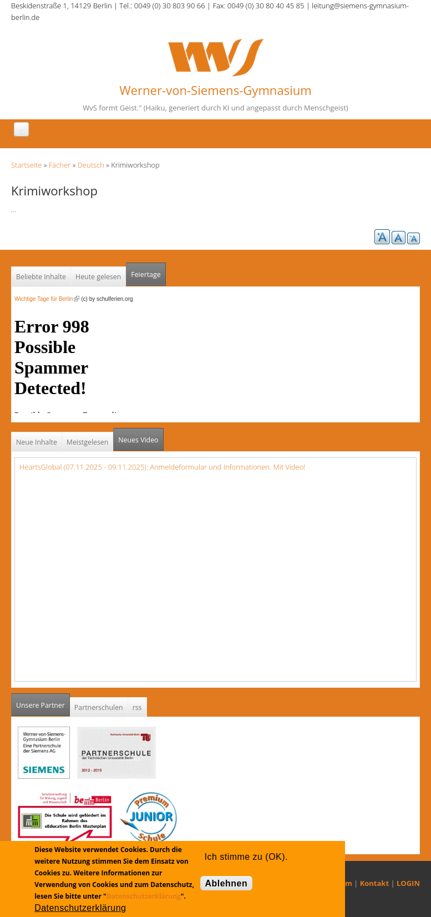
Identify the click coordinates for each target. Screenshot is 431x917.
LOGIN (408, 883)
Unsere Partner (43, 702)
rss (137, 707)
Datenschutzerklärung (144, 896)
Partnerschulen (98, 707)
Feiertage (145, 274)
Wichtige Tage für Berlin (46, 299)
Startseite (26, 165)
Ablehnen (226, 883)
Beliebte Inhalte (41, 276)
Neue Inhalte (36, 442)
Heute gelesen (98, 276)
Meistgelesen (88, 442)
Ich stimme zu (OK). (246, 856)
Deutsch (91, 165)
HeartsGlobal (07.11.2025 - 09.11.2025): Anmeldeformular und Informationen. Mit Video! (162, 467)
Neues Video (138, 440)
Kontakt (374, 883)
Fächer (59, 165)
